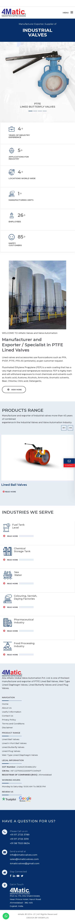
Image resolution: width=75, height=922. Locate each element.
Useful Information (11, 712)
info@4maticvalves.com (23, 854)
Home (5, 704)
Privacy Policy (9, 719)
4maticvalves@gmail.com (24, 863)
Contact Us (7, 715)
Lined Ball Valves (10, 739)
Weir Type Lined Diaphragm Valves (20, 755)
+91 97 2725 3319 (19, 839)
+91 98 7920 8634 (20, 843)
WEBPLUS (43, 917)
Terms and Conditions (13, 723)
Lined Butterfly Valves (13, 747)
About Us (7, 708)
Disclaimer (7, 727)
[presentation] (63, 427)
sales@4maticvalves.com (24, 859)
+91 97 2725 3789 (19, 834)
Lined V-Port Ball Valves (14, 743)
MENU (68, 12)
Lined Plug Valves (11, 751)
